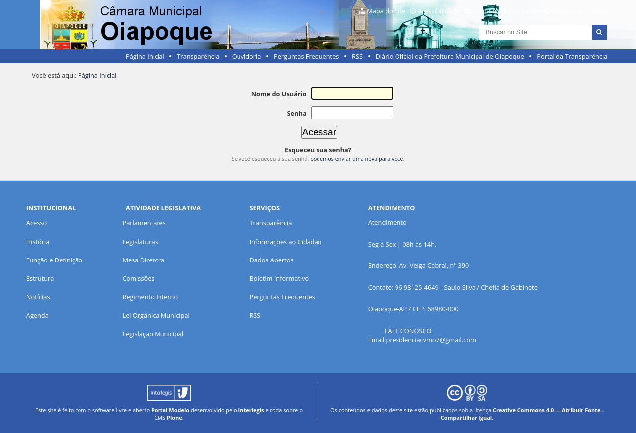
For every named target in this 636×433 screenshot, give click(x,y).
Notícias (38, 296)
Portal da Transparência (572, 56)
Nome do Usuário (279, 93)
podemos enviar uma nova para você (356, 158)
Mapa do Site (386, 10)
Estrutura (40, 278)
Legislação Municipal (152, 333)
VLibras (596, 10)
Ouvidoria (246, 56)
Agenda (37, 315)
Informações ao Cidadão (285, 241)
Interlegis (251, 410)
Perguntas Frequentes (306, 56)
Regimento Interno (150, 296)
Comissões (138, 278)
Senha (296, 113)
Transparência (198, 56)
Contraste (523, 10)
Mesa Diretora (143, 260)
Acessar (561, 10)
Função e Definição (54, 260)
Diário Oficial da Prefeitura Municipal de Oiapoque (450, 56)
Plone (174, 417)
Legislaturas (140, 241)
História (38, 241)
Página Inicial (145, 56)
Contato (485, 10)
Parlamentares (143, 222)
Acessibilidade (439, 10)
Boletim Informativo (279, 278)
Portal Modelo (170, 410)
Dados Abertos (271, 260)
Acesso (36, 222)
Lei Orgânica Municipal (155, 315)
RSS (357, 56)
